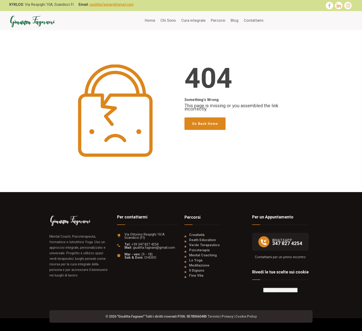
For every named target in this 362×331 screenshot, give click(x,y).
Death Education (202, 240)
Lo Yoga (195, 260)
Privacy (227, 316)
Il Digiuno (196, 270)
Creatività (197, 234)
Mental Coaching (203, 255)
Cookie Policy (246, 316)
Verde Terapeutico (204, 245)
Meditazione (199, 265)
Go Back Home (205, 124)
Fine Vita (196, 275)
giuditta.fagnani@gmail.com (112, 4)
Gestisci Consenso (280, 290)
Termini (214, 316)
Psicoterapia (199, 250)
